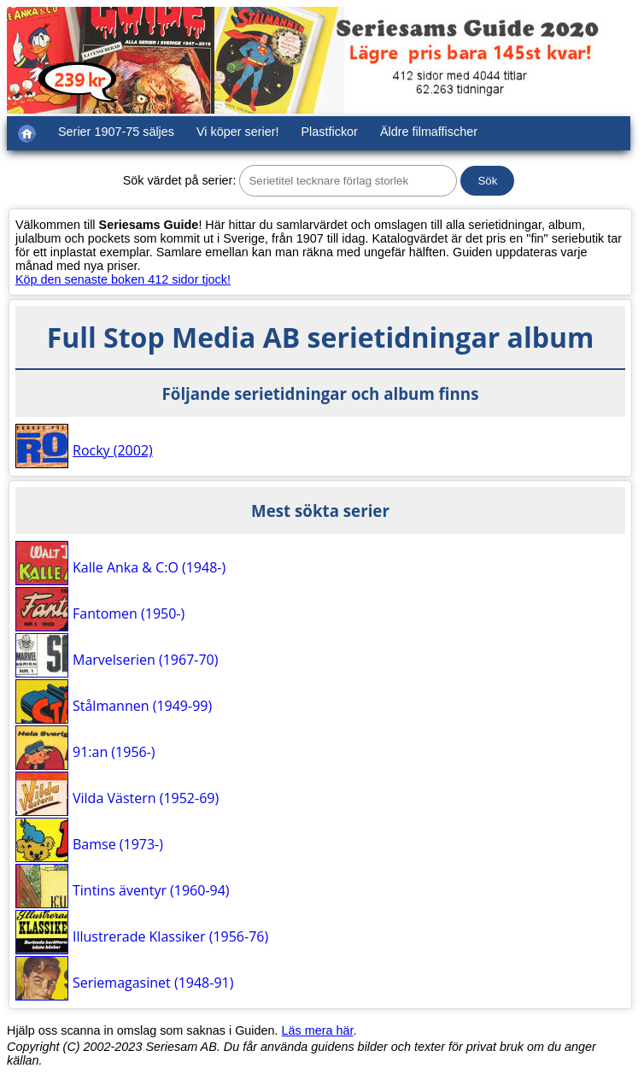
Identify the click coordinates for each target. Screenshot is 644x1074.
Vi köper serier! (237, 131)
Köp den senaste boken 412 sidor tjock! (123, 279)
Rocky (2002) (113, 450)
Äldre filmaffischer (428, 131)
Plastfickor (330, 131)
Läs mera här (318, 1030)
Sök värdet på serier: (180, 180)
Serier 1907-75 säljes (116, 131)
